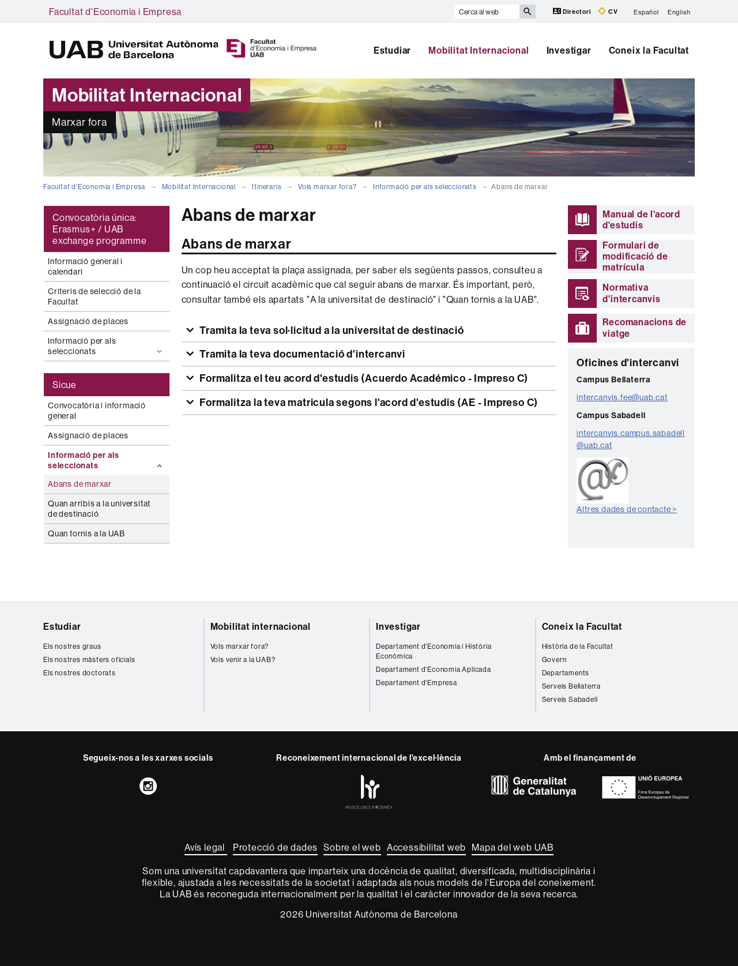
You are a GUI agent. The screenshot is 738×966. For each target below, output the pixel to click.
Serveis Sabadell (570, 699)
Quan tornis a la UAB (86, 533)
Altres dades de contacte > (627, 509)
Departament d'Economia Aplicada (433, 669)
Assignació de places (88, 321)
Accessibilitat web (426, 847)
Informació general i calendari (85, 266)
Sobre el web (352, 847)
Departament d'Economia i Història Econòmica (433, 651)
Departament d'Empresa (416, 682)
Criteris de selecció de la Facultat (94, 296)
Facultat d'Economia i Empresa (115, 11)
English (679, 11)
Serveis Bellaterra (571, 686)
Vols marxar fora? (327, 186)
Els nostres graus (72, 646)
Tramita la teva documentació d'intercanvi (301, 353)
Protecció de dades (275, 847)
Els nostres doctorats (79, 672)
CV (607, 11)
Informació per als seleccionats (425, 186)
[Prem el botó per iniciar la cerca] (527, 11)
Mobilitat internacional (260, 626)
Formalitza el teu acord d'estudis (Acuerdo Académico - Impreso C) (362, 378)
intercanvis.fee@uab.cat (622, 397)
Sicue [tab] (64, 384)
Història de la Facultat (577, 646)
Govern (554, 659)
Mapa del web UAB (513, 847)
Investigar (569, 50)
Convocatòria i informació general (97, 410)
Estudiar (392, 50)
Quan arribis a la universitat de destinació (99, 508)
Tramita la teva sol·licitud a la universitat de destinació (330, 330)
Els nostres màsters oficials (89, 659)
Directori (573, 11)
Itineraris (266, 186)
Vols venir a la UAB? (243, 659)
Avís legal (205, 847)
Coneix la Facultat (649, 50)
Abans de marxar (80, 484)
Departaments (566, 672)
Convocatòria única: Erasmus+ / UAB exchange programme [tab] (99, 229)
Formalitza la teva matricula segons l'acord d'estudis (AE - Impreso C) (367, 402)
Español (646, 11)
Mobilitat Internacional (478, 50)
